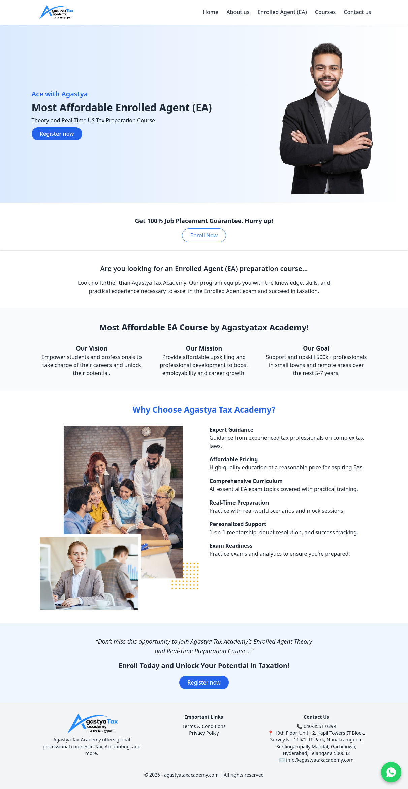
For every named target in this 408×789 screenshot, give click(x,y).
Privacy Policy (204, 733)
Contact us (357, 12)
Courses (325, 12)
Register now (57, 134)
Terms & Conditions (204, 726)
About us (237, 12)
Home (210, 12)
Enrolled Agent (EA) (282, 12)
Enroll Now (204, 235)
